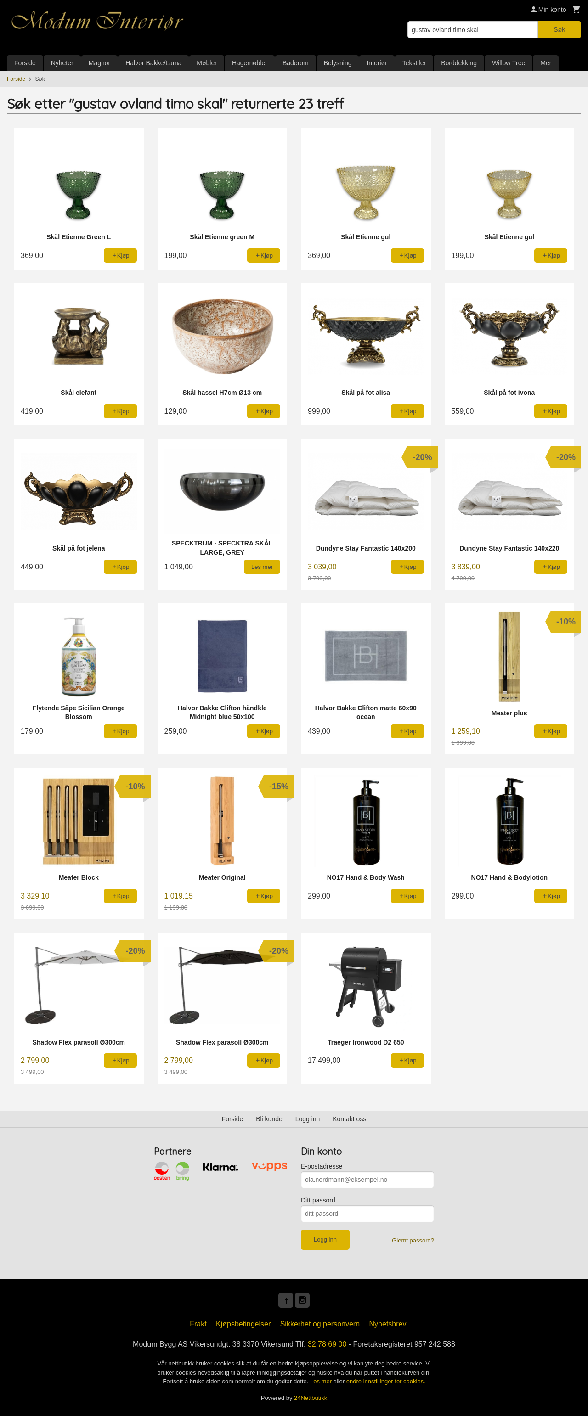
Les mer (322, 1381)
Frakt (198, 1324)
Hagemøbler (249, 63)
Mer (545, 63)
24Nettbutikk (310, 1397)
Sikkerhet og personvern (320, 1324)
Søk (559, 29)
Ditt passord (318, 1200)
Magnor (99, 63)
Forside (25, 63)
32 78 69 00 (327, 1344)
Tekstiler (414, 63)
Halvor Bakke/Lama (153, 63)
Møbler (207, 63)
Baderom (296, 63)
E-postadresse (321, 1166)
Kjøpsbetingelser (243, 1324)
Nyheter (62, 63)
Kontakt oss (349, 1119)
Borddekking (459, 63)
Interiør (377, 63)
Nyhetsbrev (388, 1324)
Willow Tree (508, 63)
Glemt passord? (413, 1240)
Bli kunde (269, 1119)
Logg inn (307, 1119)
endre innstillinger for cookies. (385, 1381)
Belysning (338, 63)
